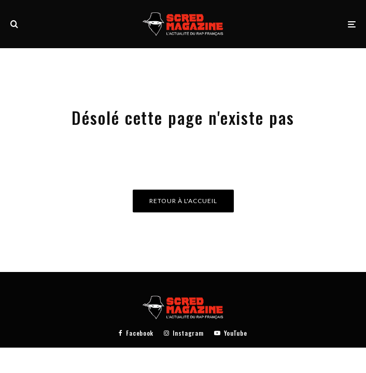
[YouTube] (230, 333)
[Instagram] (183, 333)
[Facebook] (136, 333)
